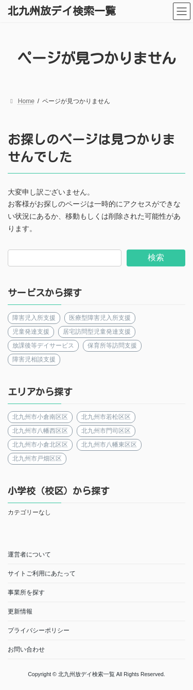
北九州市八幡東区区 (109, 444)
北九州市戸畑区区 (37, 458)
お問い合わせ (26, 649)
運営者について (29, 554)
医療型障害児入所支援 (100, 317)
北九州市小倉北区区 (40, 444)
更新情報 (20, 611)
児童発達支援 (30, 331)
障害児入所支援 (34, 317)
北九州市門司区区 (106, 430)
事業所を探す (26, 592)
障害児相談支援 (34, 359)
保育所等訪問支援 (112, 345)
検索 (156, 257)
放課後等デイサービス (43, 345)
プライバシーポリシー (38, 630)
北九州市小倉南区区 (40, 416)
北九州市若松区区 (106, 416)
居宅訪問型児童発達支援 (97, 331)
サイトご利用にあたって (42, 573)
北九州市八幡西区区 (40, 430)
